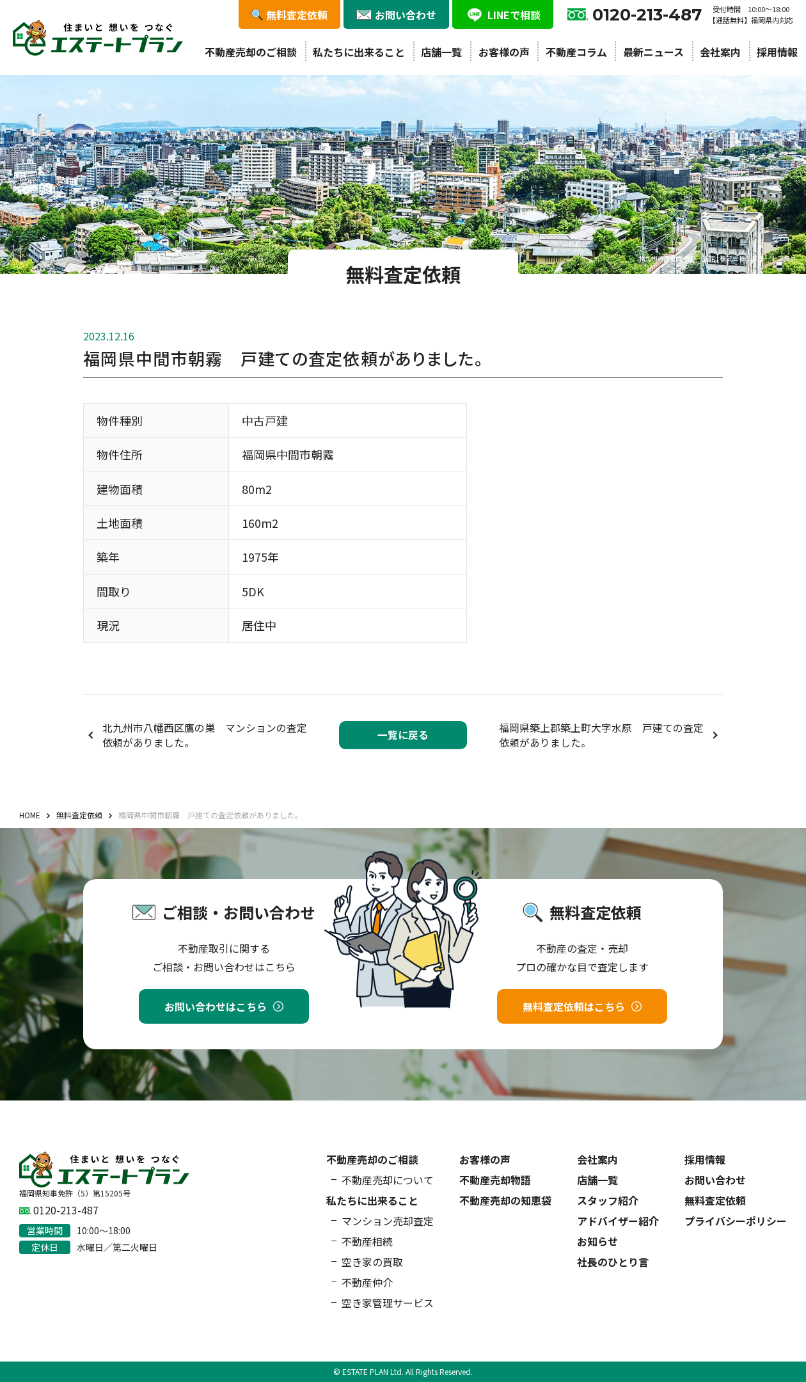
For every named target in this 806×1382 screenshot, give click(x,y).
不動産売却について (388, 1179)
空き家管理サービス (388, 1302)
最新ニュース (653, 52)
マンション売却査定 (388, 1220)
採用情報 (777, 52)
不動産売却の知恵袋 (505, 1200)
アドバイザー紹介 (618, 1220)
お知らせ (597, 1241)
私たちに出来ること (359, 52)
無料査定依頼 (715, 1200)
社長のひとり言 (613, 1261)
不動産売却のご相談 (251, 52)
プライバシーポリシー (735, 1220)
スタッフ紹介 (607, 1200)
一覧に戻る (403, 734)
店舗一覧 (441, 52)
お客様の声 (504, 52)
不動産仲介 (367, 1282)
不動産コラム (576, 52)
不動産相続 (367, 1241)
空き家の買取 (372, 1261)
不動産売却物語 (495, 1179)
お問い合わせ (715, 1179)
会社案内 (720, 52)
